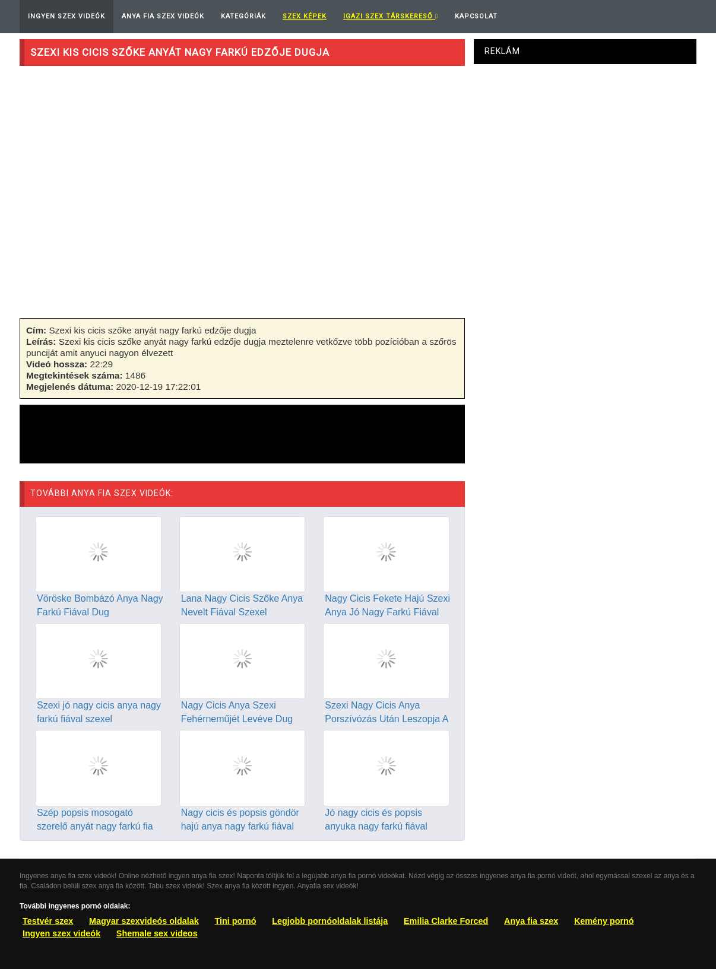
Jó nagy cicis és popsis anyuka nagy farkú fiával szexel (376, 826)
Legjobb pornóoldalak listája (330, 921)
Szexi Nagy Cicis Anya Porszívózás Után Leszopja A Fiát (386, 719)
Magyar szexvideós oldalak (144, 921)
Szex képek (305, 16)
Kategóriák (243, 16)
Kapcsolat (476, 16)
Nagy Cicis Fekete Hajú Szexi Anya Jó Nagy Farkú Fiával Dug (387, 612)
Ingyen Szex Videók (66, 16)
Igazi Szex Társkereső (390, 16)
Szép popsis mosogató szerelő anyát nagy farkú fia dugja (95, 826)
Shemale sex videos (157, 933)
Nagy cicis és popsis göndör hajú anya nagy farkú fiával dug (240, 826)
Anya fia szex (531, 921)
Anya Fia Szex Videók (163, 16)
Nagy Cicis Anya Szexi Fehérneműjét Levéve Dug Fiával (237, 719)
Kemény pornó (604, 921)
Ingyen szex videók (61, 933)
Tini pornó (235, 921)
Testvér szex (48, 921)
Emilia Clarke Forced (446, 921)
